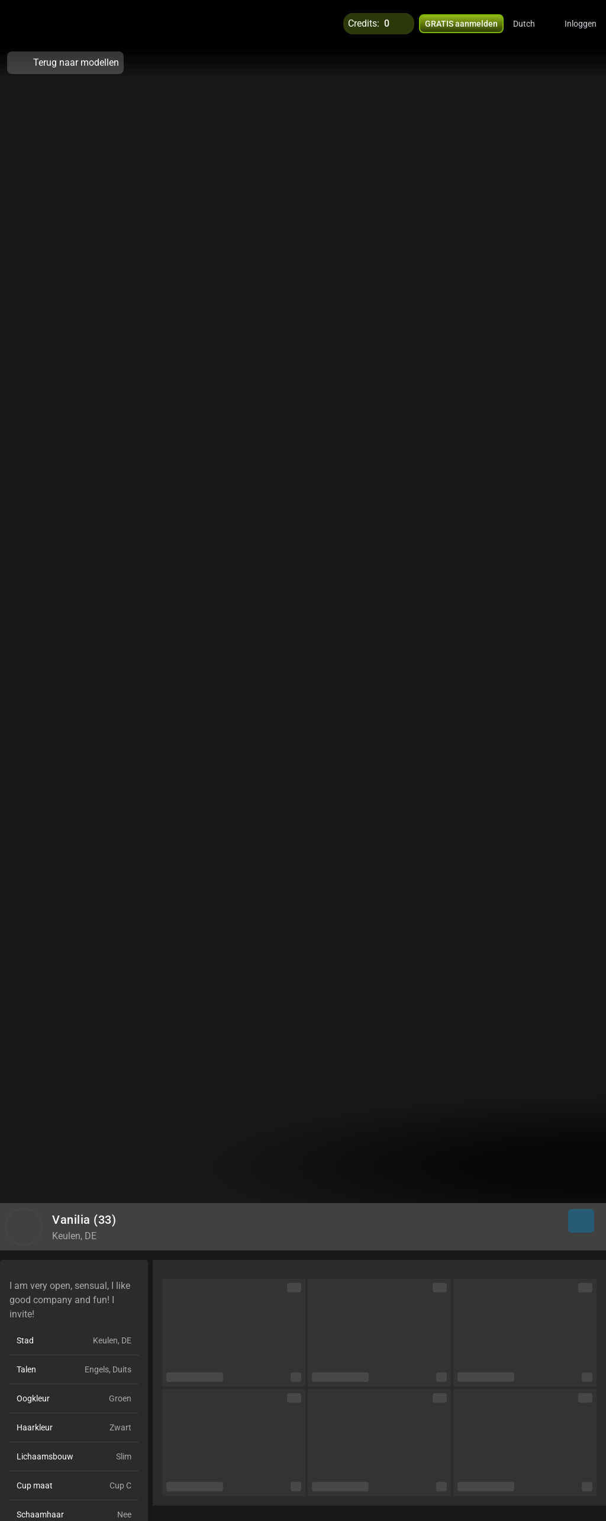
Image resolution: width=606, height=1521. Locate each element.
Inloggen (581, 23)
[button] (531, 24)
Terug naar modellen (65, 62)
